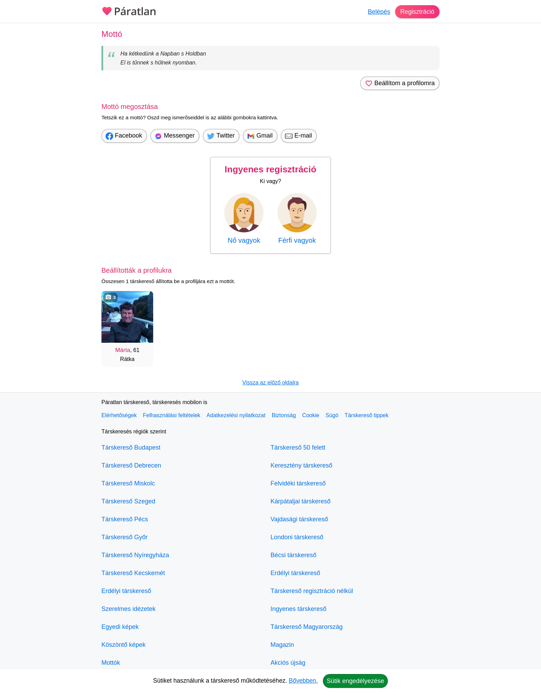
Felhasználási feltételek (171, 415)
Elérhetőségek (119, 415)
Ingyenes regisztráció (270, 169)
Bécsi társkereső (293, 555)
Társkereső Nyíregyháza (135, 555)
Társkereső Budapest (130, 447)
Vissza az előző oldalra (270, 382)
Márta (122, 350)
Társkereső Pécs (124, 519)
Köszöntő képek (123, 644)
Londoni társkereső (296, 537)
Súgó (331, 415)
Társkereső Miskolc (128, 483)
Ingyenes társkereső (298, 608)
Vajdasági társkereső (299, 519)
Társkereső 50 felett (297, 447)
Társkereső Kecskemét (133, 573)
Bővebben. (303, 680)
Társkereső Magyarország (306, 626)
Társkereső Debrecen (131, 465)
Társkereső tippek (366, 415)
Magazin (282, 644)
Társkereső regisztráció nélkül (311, 590)
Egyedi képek (120, 626)
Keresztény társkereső (301, 465)
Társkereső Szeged (128, 501)
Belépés (379, 11)
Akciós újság (287, 662)
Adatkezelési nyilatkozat (236, 415)
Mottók (110, 662)
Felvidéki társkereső (298, 483)
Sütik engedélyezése (355, 680)
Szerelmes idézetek (128, 608)
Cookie (310, 415)
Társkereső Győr (124, 537)
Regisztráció (417, 11)
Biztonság (284, 415)
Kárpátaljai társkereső (300, 501)
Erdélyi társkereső (126, 590)
